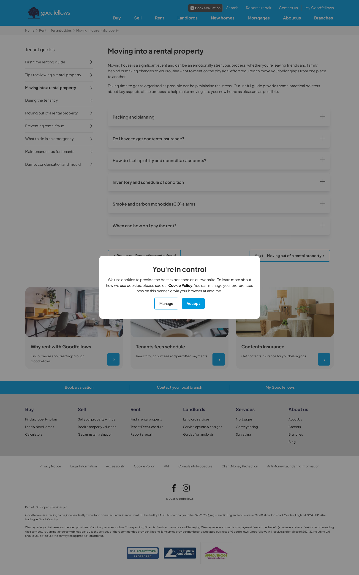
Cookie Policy (180, 285)
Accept (193, 303)
